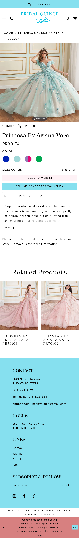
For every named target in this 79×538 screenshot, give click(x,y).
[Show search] (67, 18)
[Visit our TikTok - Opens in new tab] (34, 496)
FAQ (16, 465)
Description (14, 196)
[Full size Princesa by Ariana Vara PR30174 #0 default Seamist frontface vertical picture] (39, 82)
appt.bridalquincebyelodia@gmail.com (39, 404)
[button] (4, 18)
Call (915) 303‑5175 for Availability (39, 186)
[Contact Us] (39, 4)
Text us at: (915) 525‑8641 (30, 396)
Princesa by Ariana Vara (39, 33)
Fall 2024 (12, 38)
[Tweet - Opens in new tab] (19, 126)
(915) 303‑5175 (23, 389)
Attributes (38, 196)
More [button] (10, 228)
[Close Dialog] (3, 527)
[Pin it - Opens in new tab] (26, 126)
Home (8, 33)
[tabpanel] (39, 82)
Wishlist (18, 453)
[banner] (39, 18)
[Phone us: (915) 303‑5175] (11, 18)
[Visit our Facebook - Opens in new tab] (24, 496)
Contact (18, 448)
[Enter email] (41, 485)
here (39, 535)
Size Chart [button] (69, 169)
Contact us (19, 244)
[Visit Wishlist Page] (75, 18)
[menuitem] (4, 18)
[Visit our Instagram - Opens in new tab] (14, 496)
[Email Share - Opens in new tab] (34, 126)
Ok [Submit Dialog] (75, 527)
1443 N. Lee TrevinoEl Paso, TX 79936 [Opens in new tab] (26, 380)
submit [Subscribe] (66, 485)
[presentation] (19, 305)
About (17, 459)
